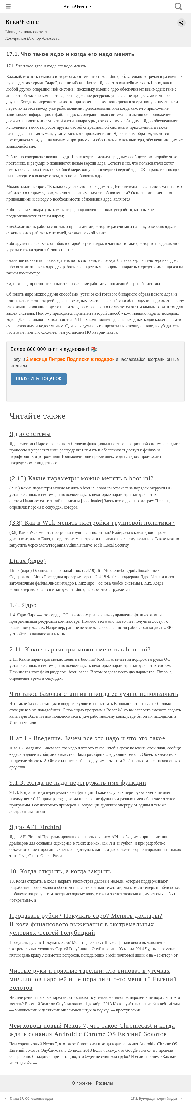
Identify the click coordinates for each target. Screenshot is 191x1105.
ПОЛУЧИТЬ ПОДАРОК (38, 378)
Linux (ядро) (27, 560)
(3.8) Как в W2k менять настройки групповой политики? (92, 522)
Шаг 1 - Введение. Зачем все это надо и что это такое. (88, 738)
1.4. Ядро (23, 605)
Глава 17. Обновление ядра (31, 1099)
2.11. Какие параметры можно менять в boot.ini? (80, 649)
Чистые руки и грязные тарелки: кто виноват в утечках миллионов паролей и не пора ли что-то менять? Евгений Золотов (93, 979)
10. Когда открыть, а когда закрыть (60, 871)
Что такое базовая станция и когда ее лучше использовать (93, 693)
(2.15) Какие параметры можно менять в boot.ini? (81, 478)
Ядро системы (30, 433)
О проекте (82, 1083)
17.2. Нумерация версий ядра (154, 1099)
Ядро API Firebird (35, 826)
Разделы (104, 1083)
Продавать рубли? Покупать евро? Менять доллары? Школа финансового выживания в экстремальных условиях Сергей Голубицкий (85, 924)
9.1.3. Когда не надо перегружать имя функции (77, 782)
